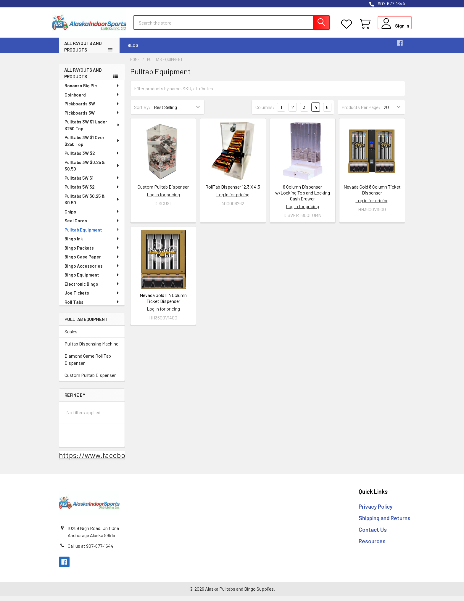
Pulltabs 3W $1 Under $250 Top (92, 130)
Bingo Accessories (92, 270)
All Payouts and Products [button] (83, 51)
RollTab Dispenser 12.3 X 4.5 (232, 192)
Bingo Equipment (92, 279)
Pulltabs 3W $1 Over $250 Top (92, 145)
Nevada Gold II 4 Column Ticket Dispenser (163, 302)
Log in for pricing (163, 199)
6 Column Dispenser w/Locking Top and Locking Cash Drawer (302, 197)
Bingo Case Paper (92, 261)
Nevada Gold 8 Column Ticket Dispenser (372, 194)
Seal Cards (92, 225)
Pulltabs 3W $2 (92, 157)
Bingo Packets (92, 252)
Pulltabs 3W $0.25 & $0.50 (92, 170)
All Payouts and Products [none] (83, 78)
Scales (71, 336)
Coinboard (92, 99)
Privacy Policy (375, 511)
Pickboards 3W (92, 108)
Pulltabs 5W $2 (92, 191)
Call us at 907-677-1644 (90, 551)
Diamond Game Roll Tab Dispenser (88, 364)
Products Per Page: (360, 112)
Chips (92, 216)
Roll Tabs (92, 306)
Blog (133, 50)
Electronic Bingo (92, 288)
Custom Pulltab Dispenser (90, 380)
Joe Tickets (92, 297)
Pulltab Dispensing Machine (91, 348)
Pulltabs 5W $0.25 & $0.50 (92, 204)
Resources (372, 545)
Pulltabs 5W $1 (92, 182)
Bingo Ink (92, 243)
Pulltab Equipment (92, 234)
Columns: (264, 112)
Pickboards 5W (92, 117)
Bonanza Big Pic (92, 90)
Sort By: (142, 112)
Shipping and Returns (384, 522)
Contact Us (373, 534)
